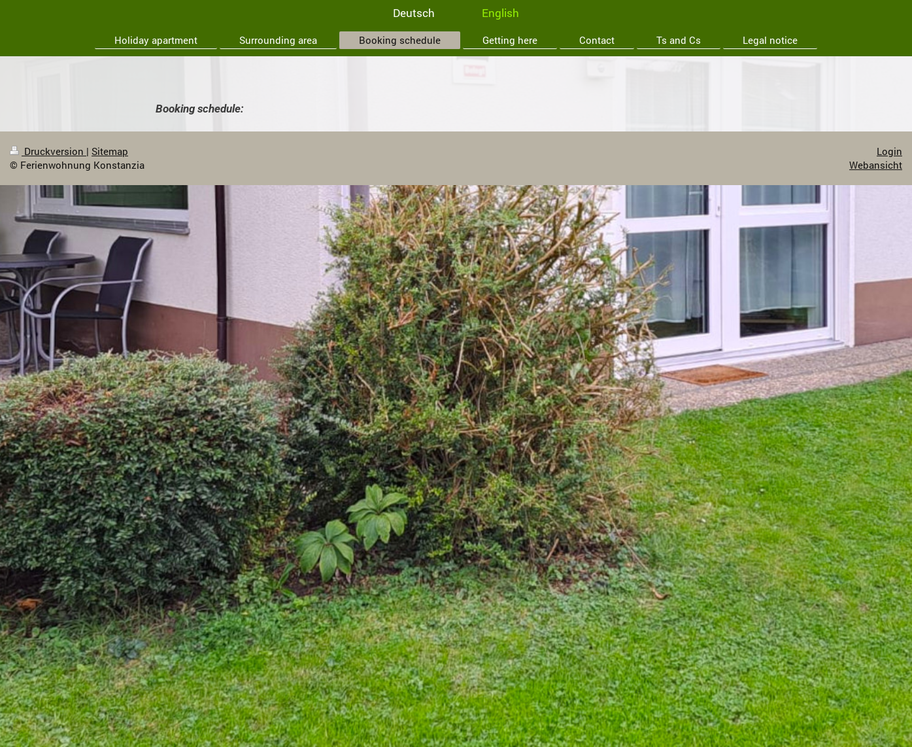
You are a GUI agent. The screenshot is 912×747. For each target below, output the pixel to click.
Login (889, 151)
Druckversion (48, 151)
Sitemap (110, 151)
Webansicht (875, 164)
